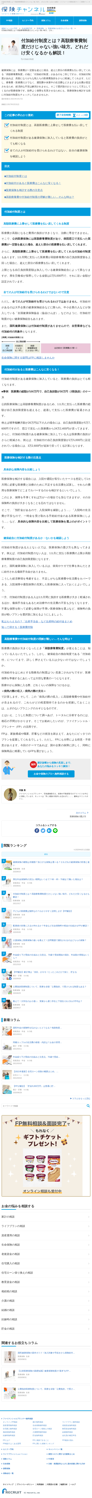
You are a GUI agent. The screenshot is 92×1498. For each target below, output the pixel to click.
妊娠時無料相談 (9, 1435)
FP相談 (9, 21)
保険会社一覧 (8, 1473)
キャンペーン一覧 (55, 1449)
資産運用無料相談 (10, 1425)
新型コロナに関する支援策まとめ (61, 1454)
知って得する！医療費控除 (17, 627)
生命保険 (64, 21)
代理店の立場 (52, 1484)
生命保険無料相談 (40, 1425)
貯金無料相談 (38, 1435)
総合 (46, 854)
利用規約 (40, 1484)
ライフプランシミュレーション (15, 1454)
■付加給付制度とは (15, 176)
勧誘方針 (64, 1484)
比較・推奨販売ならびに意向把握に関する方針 (66, 1464)
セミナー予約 (27, 21)
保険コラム (46, 21)
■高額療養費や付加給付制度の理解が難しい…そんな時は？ (39, 197)
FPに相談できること (41, 1440)
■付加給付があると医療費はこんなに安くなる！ (32, 183)
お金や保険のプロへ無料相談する (51, 774)
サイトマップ (8, 1484)
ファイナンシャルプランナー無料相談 (18, 1419)
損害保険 (83, 21)
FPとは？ (6, 1440)
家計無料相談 (38, 1422)
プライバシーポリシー (25, 1484)
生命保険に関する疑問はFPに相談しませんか (28, 357)
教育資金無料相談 (69, 1429)
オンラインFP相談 (10, 1422)
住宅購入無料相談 (10, 1429)
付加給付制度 (28, 59)
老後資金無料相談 (69, 1425)
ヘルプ (73, 1484)
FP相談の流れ (67, 1440)
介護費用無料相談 (40, 1432)
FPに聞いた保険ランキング (43, 1444)
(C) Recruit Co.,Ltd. (24, 1491)
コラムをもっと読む (81, 1098)
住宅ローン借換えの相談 (42, 1429)
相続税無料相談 (9, 1432)
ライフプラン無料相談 (71, 1422)
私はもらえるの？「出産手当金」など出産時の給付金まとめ (36, 621)
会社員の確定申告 (69, 1435)
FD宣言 (51, 1459)
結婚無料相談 (67, 1432)
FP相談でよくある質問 (12, 1444)
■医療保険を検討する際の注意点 (23, 190)
